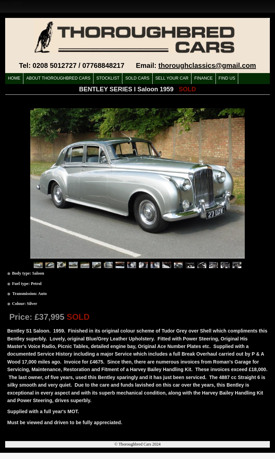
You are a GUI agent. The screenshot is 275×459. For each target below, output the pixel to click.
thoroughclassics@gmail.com (207, 65)
